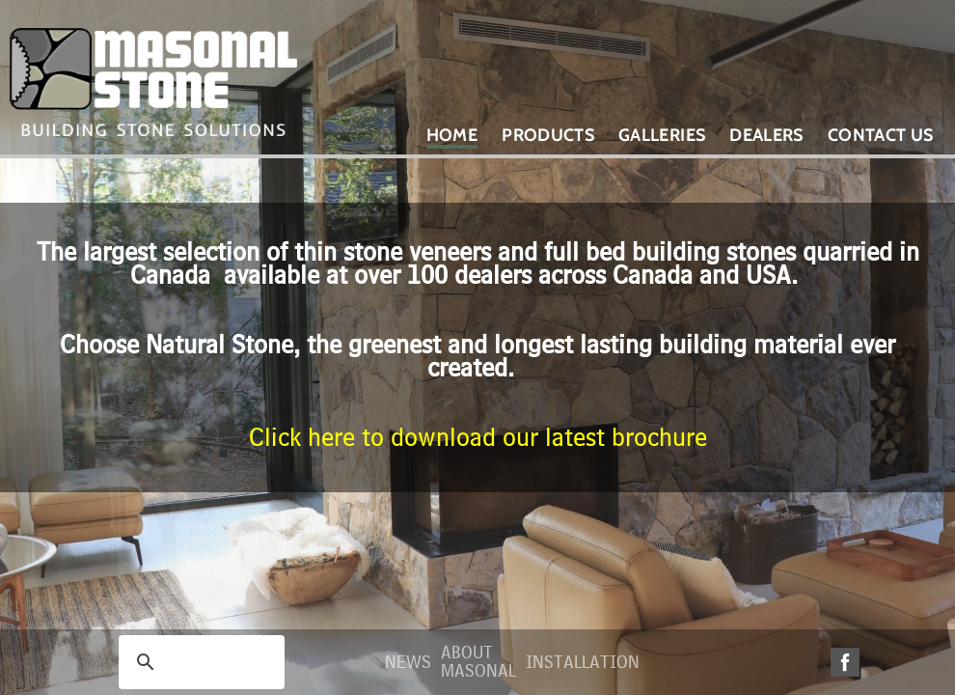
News (408, 662)
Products (548, 135)
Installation (583, 662)
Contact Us (881, 135)
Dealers (766, 135)
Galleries (661, 135)
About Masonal (478, 662)
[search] (199, 662)
